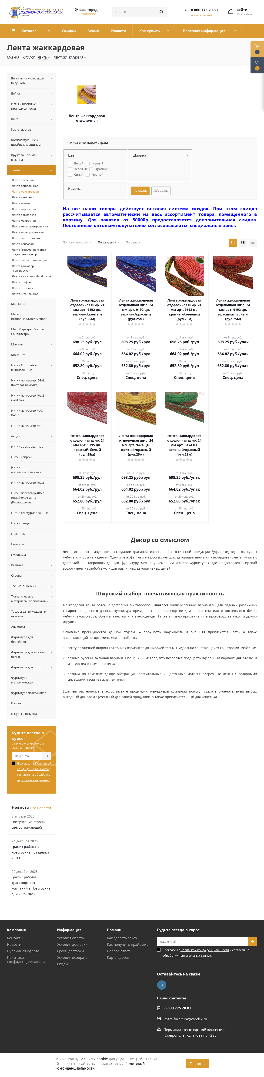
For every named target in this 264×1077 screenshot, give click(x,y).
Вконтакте (161, 985)
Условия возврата (72, 957)
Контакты (15, 938)
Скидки (63, 964)
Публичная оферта (23, 951)
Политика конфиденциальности (26, 959)
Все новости (40, 807)
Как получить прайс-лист (128, 944)
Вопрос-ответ (118, 951)
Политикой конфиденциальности (204, 950)
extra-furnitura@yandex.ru (185, 1019)
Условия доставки (72, 944)
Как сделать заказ (122, 938)
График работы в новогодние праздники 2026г (30, 852)
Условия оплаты (71, 938)
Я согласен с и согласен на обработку (34, 771)
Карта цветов (118, 957)
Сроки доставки (70, 951)
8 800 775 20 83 (204, 10)
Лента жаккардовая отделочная (87, 118)
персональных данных (33, 780)
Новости (14, 944)
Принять (197, 1063)
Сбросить (161, 190)
